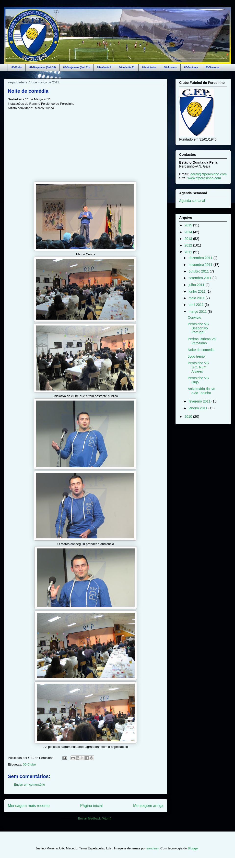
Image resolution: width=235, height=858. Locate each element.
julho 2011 (196, 285)
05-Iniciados (149, 67)
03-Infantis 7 (104, 67)
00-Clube (17, 67)
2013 (189, 239)
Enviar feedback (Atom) (94, 818)
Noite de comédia (28, 91)
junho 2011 (197, 291)
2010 (189, 416)
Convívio (194, 317)
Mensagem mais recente (29, 806)
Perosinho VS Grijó (198, 380)
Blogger (193, 848)
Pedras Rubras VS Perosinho (202, 341)
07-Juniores (191, 67)
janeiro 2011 (198, 408)
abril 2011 (196, 305)
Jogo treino (196, 356)
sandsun (153, 848)
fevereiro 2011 (199, 401)
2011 (189, 252)
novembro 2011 (200, 265)
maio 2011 (196, 298)
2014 (189, 232)
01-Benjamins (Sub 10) (42, 67)
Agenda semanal (192, 201)
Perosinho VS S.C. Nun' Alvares (198, 367)
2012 (189, 245)
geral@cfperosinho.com (208, 174)
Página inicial (91, 806)
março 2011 (198, 311)
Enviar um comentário (29, 784)
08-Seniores (213, 67)
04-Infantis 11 (127, 67)
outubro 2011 (199, 271)
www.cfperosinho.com (204, 178)
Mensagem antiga (148, 806)
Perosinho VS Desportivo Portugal (198, 328)
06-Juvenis (170, 67)
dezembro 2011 (200, 258)
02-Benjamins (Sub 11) (76, 67)
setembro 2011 (200, 278)
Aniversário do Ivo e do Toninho (201, 391)
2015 (189, 225)
